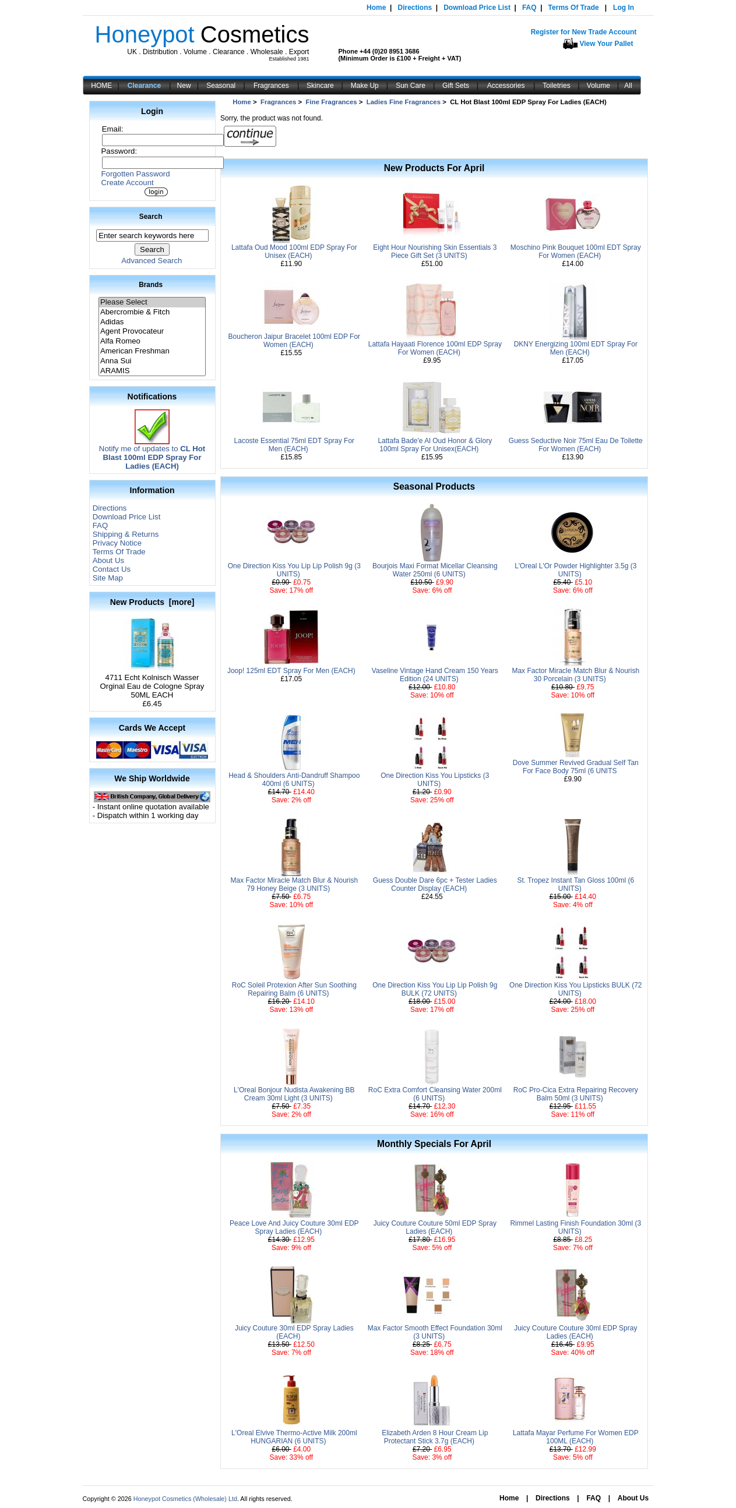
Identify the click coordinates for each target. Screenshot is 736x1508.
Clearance (144, 86)
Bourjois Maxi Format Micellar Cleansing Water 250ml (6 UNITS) (435, 570)
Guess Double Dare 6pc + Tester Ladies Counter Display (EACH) (435, 884)
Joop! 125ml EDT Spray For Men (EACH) (291, 671)
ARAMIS (152, 371)
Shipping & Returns (126, 534)
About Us (108, 560)
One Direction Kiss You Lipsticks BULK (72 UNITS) (575, 989)
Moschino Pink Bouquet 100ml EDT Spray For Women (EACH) (575, 251)
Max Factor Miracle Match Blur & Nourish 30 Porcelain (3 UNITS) (575, 675)
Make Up (365, 86)
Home (376, 7)
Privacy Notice (117, 543)
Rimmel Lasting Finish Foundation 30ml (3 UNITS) (575, 1227)
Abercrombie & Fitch (152, 312)
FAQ (529, 7)
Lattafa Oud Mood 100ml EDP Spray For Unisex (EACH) (294, 251)
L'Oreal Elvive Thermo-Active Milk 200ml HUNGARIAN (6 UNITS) (294, 1437)
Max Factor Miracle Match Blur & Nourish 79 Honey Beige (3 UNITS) (294, 884)
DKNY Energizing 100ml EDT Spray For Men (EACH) (576, 348)
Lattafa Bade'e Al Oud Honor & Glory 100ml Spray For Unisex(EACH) (435, 445)
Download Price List (476, 7)
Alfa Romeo (152, 341)
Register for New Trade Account (584, 32)
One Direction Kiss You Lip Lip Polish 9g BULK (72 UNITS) (434, 989)
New (184, 86)
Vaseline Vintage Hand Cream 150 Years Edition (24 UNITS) (435, 675)
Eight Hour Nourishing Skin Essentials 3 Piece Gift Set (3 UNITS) (434, 251)
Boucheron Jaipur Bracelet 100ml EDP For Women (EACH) (294, 340)
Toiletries (556, 86)
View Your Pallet (606, 44)
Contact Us (112, 569)
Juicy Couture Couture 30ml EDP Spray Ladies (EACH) (575, 1332)
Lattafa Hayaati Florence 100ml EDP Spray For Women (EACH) (435, 348)
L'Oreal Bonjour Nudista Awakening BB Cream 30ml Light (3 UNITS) (294, 1094)
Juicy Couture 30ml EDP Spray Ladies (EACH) (294, 1332)
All (628, 86)
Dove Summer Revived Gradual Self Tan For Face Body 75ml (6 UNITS (576, 767)
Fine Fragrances (331, 101)
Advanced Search (151, 260)
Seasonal (220, 86)
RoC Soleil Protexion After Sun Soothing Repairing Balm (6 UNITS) (294, 989)
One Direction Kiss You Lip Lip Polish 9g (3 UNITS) (294, 570)
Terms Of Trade (573, 7)
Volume (598, 86)
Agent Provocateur (152, 332)
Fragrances (271, 86)
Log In (623, 7)
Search (151, 217)
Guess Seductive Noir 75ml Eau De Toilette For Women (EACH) (576, 445)
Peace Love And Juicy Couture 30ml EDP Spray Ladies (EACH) (294, 1227)
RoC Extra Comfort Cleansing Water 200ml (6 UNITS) (435, 1094)
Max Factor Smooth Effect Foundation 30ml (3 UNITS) (435, 1332)
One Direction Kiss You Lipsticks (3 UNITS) (435, 779)
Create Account (127, 182)
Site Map (108, 578)
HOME (101, 86)
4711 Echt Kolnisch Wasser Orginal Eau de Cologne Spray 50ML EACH (152, 682)
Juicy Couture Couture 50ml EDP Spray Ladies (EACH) (435, 1227)
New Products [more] (152, 602)
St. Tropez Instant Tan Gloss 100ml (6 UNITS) (576, 884)
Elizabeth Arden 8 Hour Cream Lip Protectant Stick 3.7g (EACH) (435, 1437)
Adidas (152, 322)
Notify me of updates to (152, 453)
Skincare (320, 86)
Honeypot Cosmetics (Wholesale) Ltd (185, 1498)
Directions (414, 7)
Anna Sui (152, 361)
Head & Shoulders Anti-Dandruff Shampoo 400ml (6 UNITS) (294, 779)
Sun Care (410, 86)
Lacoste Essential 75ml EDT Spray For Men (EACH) (294, 445)
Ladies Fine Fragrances (404, 101)
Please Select (152, 302)
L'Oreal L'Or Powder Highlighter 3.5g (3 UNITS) (575, 570)
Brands (151, 285)
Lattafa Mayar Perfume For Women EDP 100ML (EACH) (576, 1437)
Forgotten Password (135, 173)
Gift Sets (455, 86)
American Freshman (152, 351)
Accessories (506, 86)
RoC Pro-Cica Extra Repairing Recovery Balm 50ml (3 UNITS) (575, 1094)
